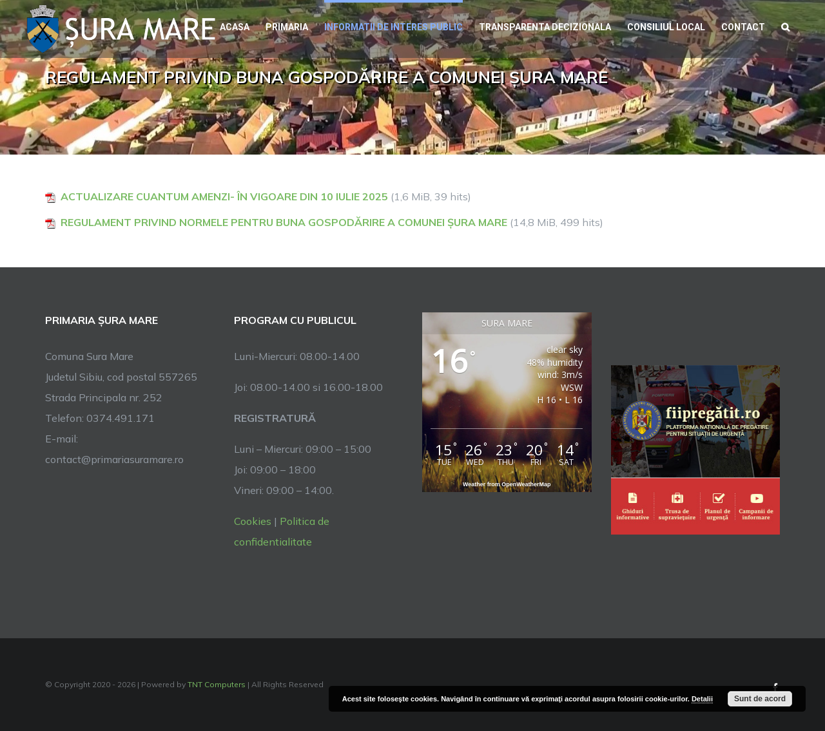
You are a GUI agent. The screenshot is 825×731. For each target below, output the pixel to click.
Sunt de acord (760, 698)
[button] (785, 26)
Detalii (702, 699)
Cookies (252, 521)
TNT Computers (217, 684)
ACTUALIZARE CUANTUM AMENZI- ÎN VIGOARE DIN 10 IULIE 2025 (224, 196)
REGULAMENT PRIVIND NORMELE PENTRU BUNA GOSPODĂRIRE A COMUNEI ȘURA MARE (284, 222)
